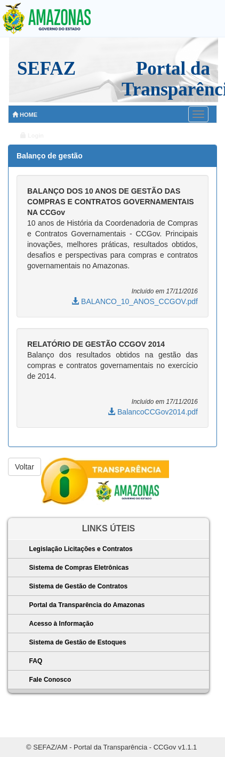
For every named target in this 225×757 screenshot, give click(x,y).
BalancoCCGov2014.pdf (153, 412)
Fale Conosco (50, 679)
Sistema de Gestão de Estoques (77, 642)
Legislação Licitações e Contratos (81, 549)
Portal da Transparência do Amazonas (87, 605)
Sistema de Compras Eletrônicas (79, 567)
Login (32, 135)
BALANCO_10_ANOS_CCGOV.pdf (134, 301)
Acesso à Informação (61, 623)
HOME (24, 114)
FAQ (36, 661)
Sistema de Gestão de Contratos (78, 586)
